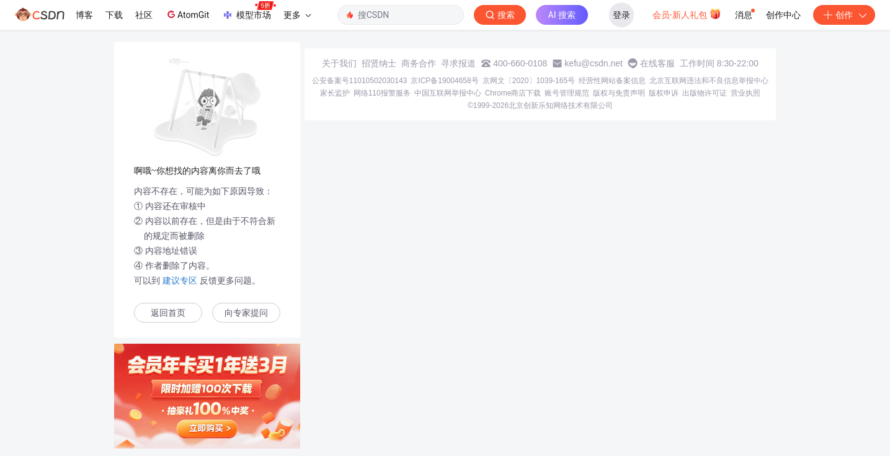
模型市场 (248, 11)
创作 (844, 15)
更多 (297, 15)
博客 (84, 15)
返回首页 (168, 313)
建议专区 (180, 280)
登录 (621, 15)
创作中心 (783, 15)
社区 (144, 15)
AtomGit (187, 14)
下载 (114, 15)
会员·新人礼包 (686, 13)
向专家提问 (246, 313)
